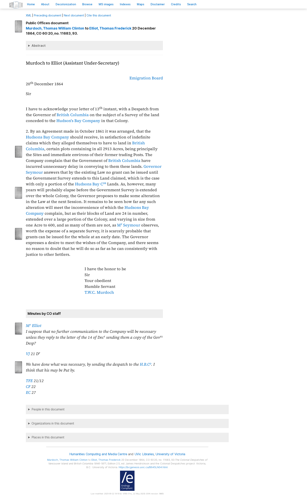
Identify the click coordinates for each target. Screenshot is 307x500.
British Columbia (73, 115)
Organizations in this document (53, 423)
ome (31, 4)
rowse (87, 4)
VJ (28, 353)
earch (192, 4)
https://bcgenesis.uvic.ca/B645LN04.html (143, 467)
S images (106, 4)
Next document (74, 15)
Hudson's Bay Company (78, 120)
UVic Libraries (144, 454)
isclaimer (158, 4)
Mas (140, 4)
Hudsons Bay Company (47, 137)
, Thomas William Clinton (55, 28)
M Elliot (33, 325)
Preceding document (47, 15)
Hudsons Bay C (90, 184)
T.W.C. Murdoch (99, 292)
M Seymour (128, 225)
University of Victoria (170, 454)
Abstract (39, 46)
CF (28, 386)
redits (176, 4)
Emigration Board (146, 78)
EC (28, 392)
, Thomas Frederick (110, 28)
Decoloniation (66, 4)
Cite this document (99, 15)
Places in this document (48, 437)
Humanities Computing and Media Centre (98, 454)
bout (45, 4)
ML (28, 15)
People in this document (48, 409)
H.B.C (145, 364)
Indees (125, 4)
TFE (29, 380)
